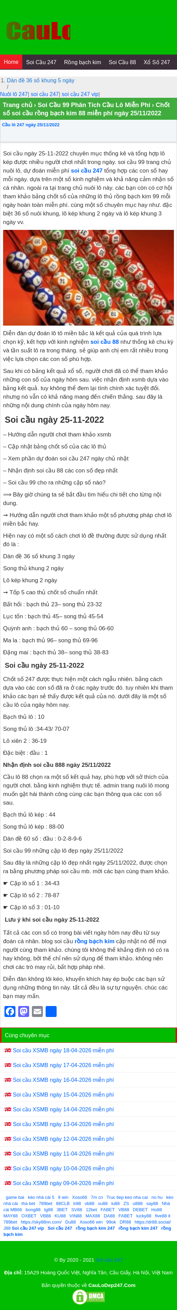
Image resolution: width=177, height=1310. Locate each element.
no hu (157, 1197)
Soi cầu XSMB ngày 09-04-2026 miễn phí (63, 1183)
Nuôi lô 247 (14, 94)
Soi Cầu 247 (41, 62)
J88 (7, 1228)
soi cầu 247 (45, 94)
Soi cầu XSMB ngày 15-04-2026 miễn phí (63, 1095)
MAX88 (92, 1215)
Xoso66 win (91, 1222)
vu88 (103, 1203)
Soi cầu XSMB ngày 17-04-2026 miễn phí (63, 1065)
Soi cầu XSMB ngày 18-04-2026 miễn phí (63, 1050)
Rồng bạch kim (82, 62)
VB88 (123, 1209)
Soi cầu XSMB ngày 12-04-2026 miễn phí (63, 1139)
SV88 (76, 1209)
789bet (45, 1203)
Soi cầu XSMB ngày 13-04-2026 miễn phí (63, 1124)
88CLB (63, 1203)
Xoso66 (79, 1197)
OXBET (28, 1215)
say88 (152, 1203)
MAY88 (10, 1215)
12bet (91, 1209)
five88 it (162, 1215)
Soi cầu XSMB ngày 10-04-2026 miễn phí (63, 1168)
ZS (126, 1203)
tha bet (28, 1203)
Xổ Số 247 (157, 62)
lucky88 (143, 1215)
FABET (108, 1209)
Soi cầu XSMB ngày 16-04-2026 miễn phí (63, 1080)
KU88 (60, 1215)
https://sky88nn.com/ (41, 1222)
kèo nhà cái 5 (41, 1197)
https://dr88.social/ (153, 1222)
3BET (62, 1209)
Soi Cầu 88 (122, 62)
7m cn (97, 1197)
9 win (63, 1197)
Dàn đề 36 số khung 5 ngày (40, 80)
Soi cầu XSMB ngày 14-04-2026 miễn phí (63, 1109)
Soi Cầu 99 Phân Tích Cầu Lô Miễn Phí (94, 105)
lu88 (115, 1203)
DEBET (140, 1209)
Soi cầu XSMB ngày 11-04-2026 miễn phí (63, 1154)
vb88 (89, 1203)
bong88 (33, 1209)
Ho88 (156, 1209)
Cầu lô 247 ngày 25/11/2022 (30, 124)
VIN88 (75, 1215)
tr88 (77, 1203)
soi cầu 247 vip (80, 94)
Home (11, 62)
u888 (138, 1203)
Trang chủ (17, 105)
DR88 (125, 1222)
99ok (111, 1222)
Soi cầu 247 (109, 1260)
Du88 (70, 1222)
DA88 (109, 1215)
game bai (15, 1197)
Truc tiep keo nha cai (127, 1197)
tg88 (48, 1209)
